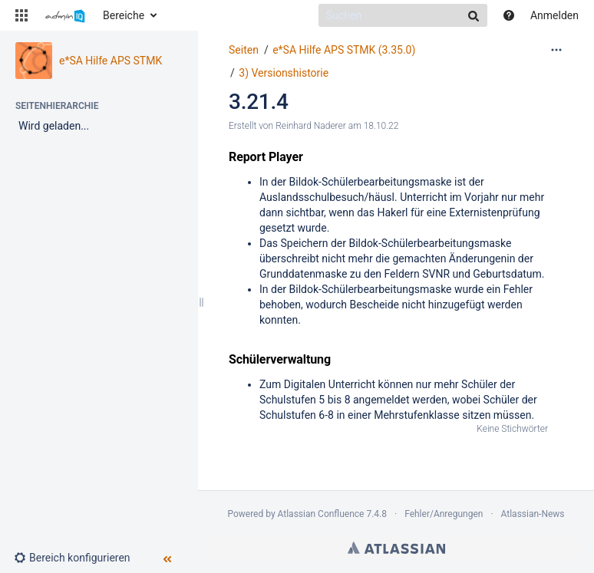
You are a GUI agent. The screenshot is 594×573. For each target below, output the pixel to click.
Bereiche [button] (123, 15)
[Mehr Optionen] (556, 49)
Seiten (244, 50)
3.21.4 (259, 101)
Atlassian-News (533, 514)
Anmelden (554, 15)
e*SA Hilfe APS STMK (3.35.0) (343, 50)
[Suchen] (402, 15)
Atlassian (396, 548)
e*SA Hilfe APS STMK (110, 60)
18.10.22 (381, 125)
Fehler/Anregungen (443, 514)
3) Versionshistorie (283, 73)
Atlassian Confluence (321, 514)
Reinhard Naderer (311, 125)
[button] (21, 15)
